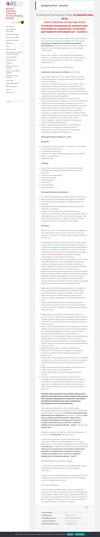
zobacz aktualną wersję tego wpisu (65, 22)
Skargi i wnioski (10, 92)
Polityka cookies (80, 534)
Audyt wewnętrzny (11, 60)
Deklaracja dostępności (12, 83)
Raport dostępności (11, 86)
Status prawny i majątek (12, 37)
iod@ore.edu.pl (73, 269)
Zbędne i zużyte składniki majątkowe (13, 71)
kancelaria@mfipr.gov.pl (56, 254)
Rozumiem (70, 534)
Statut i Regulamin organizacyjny (11, 30)
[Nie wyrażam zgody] (98, 534)
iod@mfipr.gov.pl (69, 262)
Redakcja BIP (9, 80)
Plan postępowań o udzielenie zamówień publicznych (14, 53)
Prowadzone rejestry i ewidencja (12, 67)
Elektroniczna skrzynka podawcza (12, 76)
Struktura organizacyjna (12, 34)
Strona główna (10, 26)
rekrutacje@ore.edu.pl (70, 444)
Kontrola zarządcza (11, 57)
